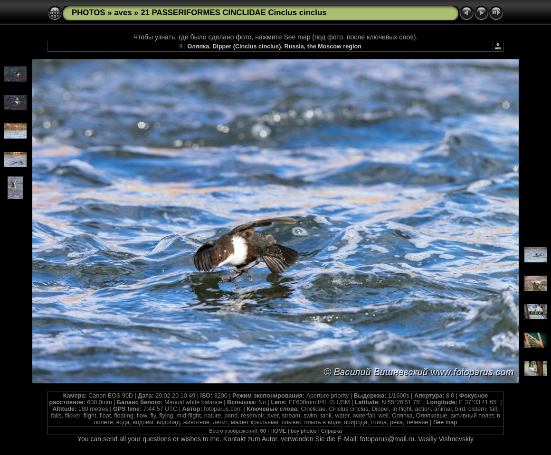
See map (445, 422)
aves (123, 12)
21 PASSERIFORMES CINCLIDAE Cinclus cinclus (233, 12)
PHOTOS (88, 12)
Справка (331, 431)
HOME (278, 431)
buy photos (304, 431)
